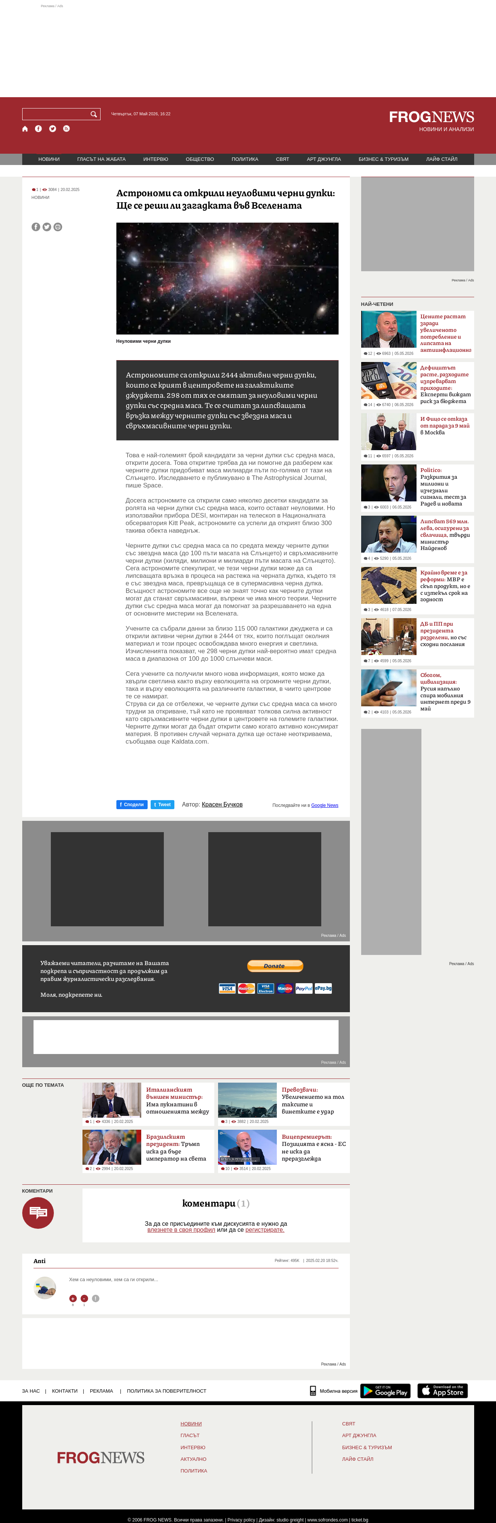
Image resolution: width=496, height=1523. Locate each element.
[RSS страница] (66, 128)
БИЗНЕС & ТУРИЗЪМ (384, 159)
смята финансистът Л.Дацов (445, 335)
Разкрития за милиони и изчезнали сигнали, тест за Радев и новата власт (443, 489)
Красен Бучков (222, 805)
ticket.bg (359, 1520)
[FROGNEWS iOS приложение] (443, 1390)
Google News (324, 805)
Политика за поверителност (166, 1391)
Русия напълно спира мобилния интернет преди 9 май (445, 692)
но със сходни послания (443, 634)
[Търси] (95, 114)
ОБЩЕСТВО (200, 159)
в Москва (445, 426)
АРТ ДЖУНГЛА (324, 159)
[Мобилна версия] (334, 1390)
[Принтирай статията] (57, 227)
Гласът (190, 1435)
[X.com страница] (52, 128)
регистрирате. (265, 1230)
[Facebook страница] (39, 128)
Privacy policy (241, 1520)
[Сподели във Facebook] (36, 227)
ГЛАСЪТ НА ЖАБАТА (101, 159)
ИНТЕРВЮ (155, 159)
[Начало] (25, 128)
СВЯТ (282, 159)
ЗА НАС (31, 1391)
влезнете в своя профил (181, 1230)
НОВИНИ (49, 159)
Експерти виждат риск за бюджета (445, 384)
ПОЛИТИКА (245, 159)
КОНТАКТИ (65, 1391)
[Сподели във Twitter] (47, 227)
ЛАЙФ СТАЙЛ (442, 159)
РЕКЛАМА (101, 1391)
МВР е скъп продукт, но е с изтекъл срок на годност (445, 586)
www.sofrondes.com (327, 1520)
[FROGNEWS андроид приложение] (385, 1390)
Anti (40, 1261)
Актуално (194, 1459)
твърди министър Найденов (445, 535)
